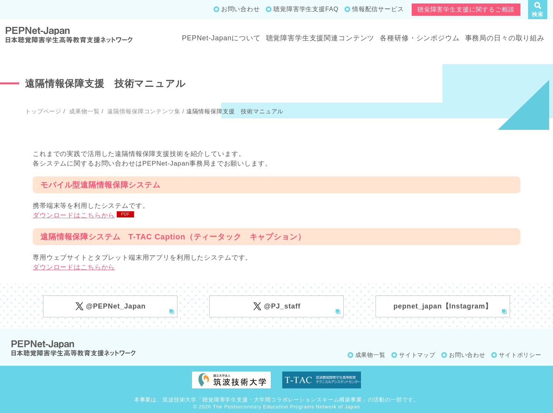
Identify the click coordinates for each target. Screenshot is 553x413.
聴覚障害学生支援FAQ (305, 9)
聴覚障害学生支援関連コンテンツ (320, 38)
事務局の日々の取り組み (505, 38)
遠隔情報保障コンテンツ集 (142, 111)
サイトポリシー (520, 355)
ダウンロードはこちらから (74, 215)
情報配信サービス (378, 9)
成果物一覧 (83, 111)
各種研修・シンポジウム (419, 38)
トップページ (43, 111)
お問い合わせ (240, 9)
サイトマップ (417, 355)
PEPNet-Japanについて (221, 38)
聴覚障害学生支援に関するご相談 (466, 9)
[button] (537, 9)
